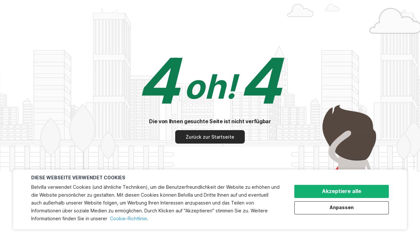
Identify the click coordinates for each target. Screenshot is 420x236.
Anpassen (342, 207)
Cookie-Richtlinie (128, 218)
